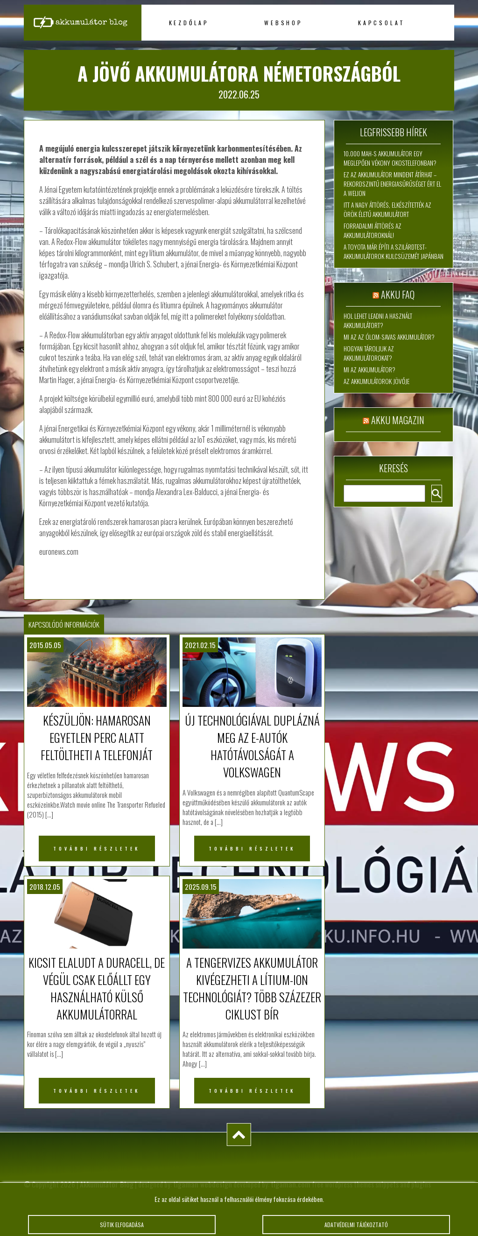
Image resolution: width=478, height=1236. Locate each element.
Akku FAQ (398, 294)
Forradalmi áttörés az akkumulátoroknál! (372, 230)
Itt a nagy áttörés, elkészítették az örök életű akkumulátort (387, 209)
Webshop (283, 23)
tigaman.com (290, 1184)
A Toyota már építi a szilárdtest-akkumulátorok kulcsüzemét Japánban (393, 251)
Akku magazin (397, 420)
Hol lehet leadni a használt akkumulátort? (378, 320)
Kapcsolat (381, 23)
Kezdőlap (189, 23)
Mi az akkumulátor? (369, 369)
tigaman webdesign (202, 1184)
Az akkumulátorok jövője (376, 381)
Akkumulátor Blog (107, 1184)
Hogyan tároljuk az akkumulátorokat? (369, 353)
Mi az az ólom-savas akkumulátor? (389, 337)
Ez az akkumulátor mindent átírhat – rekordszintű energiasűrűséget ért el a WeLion (392, 184)
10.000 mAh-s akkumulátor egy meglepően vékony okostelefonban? (390, 158)
